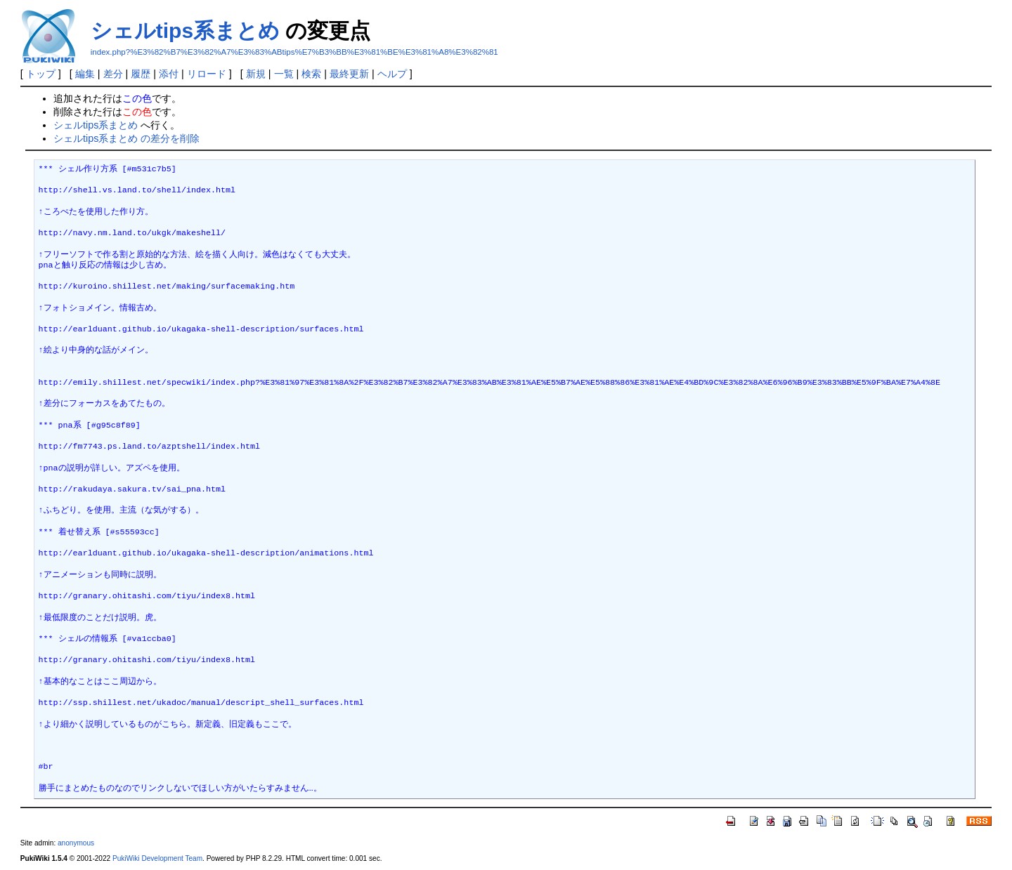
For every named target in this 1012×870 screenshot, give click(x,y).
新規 (256, 73)
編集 (85, 73)
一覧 (284, 73)
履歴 (140, 73)
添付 (169, 73)
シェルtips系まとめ (185, 30)
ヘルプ (392, 73)
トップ (41, 73)
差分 (113, 73)
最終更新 (349, 73)
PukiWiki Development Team (157, 858)
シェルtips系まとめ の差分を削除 (126, 138)
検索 (311, 73)
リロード (206, 73)
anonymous (76, 843)
